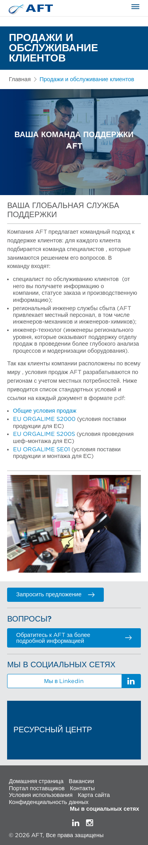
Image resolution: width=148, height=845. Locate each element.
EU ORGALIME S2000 (44, 419)
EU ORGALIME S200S (44, 434)
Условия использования (40, 795)
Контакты (82, 788)
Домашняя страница (36, 781)
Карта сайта (94, 795)
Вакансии (81, 781)
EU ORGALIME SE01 (41, 449)
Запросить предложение (55, 594)
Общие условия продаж (45, 411)
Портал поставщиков (36, 788)
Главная (19, 79)
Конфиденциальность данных (48, 802)
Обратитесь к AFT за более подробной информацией (74, 638)
